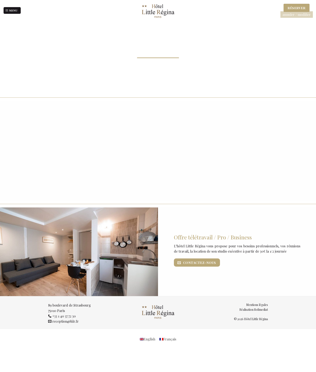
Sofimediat (261, 310)
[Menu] (12, 10)
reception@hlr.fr (65, 321)
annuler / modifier (297, 14)
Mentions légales (257, 305)
